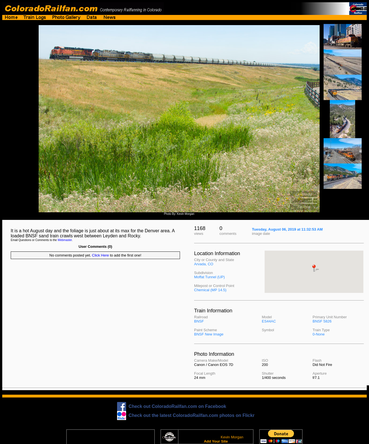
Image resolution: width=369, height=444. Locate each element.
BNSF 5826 (322, 321)
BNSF (199, 321)
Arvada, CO (203, 264)
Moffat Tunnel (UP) (209, 277)
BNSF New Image (208, 334)
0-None (319, 334)
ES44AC (269, 321)
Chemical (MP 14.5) (210, 290)
